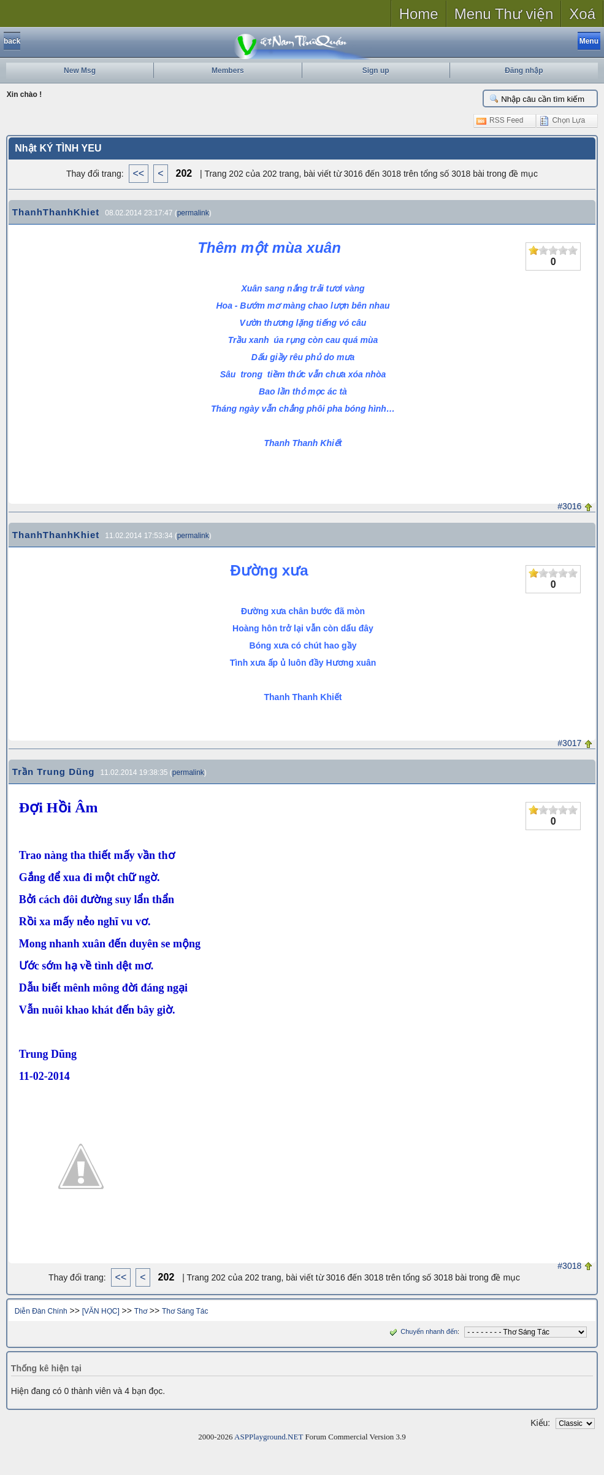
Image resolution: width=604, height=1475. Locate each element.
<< (139, 173)
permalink (193, 213)
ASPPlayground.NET (268, 1436)
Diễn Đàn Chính (41, 1311)
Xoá (582, 14)
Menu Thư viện (504, 14)
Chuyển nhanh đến (422, 1331)
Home (418, 14)
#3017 (569, 743)
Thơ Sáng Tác (185, 1311)
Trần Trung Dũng (53, 771)
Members (228, 70)
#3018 (569, 1266)
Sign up (375, 70)
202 (184, 173)
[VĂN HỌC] (101, 1311)
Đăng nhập (524, 70)
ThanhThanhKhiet (56, 212)
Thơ (140, 1311)
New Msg (80, 70)
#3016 (569, 506)
